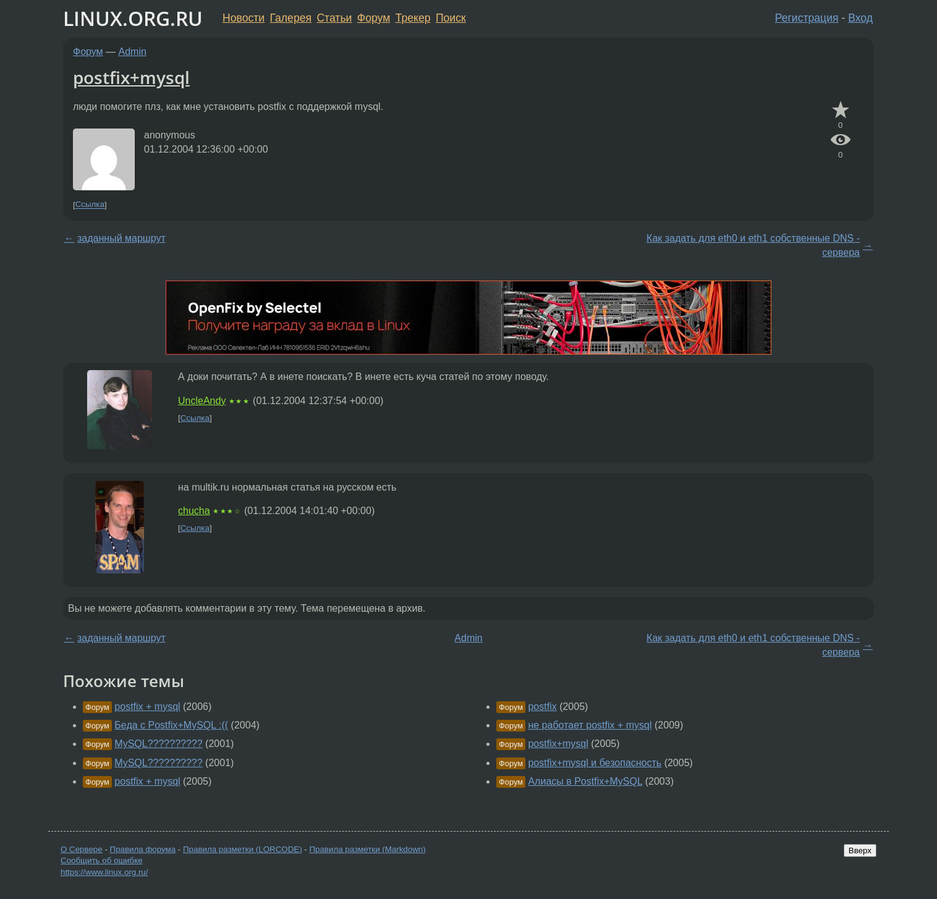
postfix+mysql (131, 77)
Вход (860, 18)
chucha (194, 510)
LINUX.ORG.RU (133, 18)
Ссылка (89, 204)
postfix (542, 706)
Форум (373, 18)
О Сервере (82, 849)
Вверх (860, 850)
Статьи (334, 18)
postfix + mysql (147, 706)
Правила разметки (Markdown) (367, 849)
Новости (244, 18)
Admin (132, 51)
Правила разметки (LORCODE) (242, 849)
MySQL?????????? (158, 743)
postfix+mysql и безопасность (594, 763)
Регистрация (807, 18)
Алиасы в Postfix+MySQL (585, 781)
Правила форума (143, 849)
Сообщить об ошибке (102, 860)
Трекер (413, 18)
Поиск (451, 18)
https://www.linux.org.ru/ (104, 872)
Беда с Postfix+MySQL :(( (171, 725)
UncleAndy (202, 400)
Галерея (291, 18)
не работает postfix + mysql (589, 725)
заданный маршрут (121, 238)
